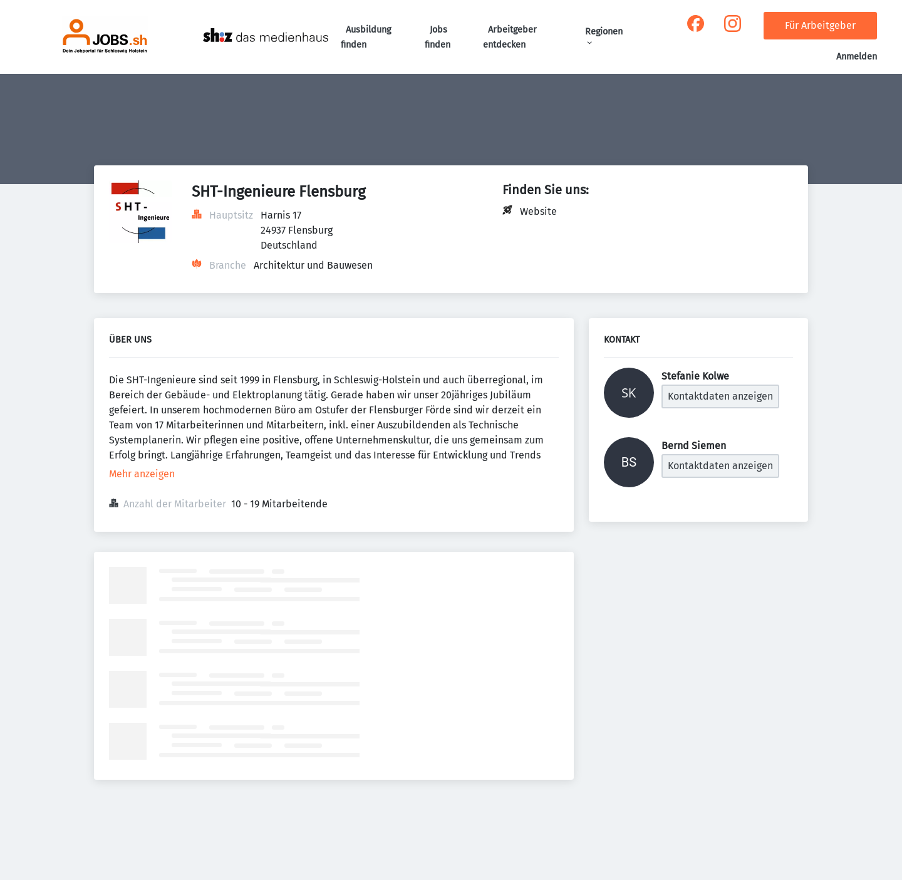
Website (538, 211)
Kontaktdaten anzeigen (720, 396)
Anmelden (856, 56)
